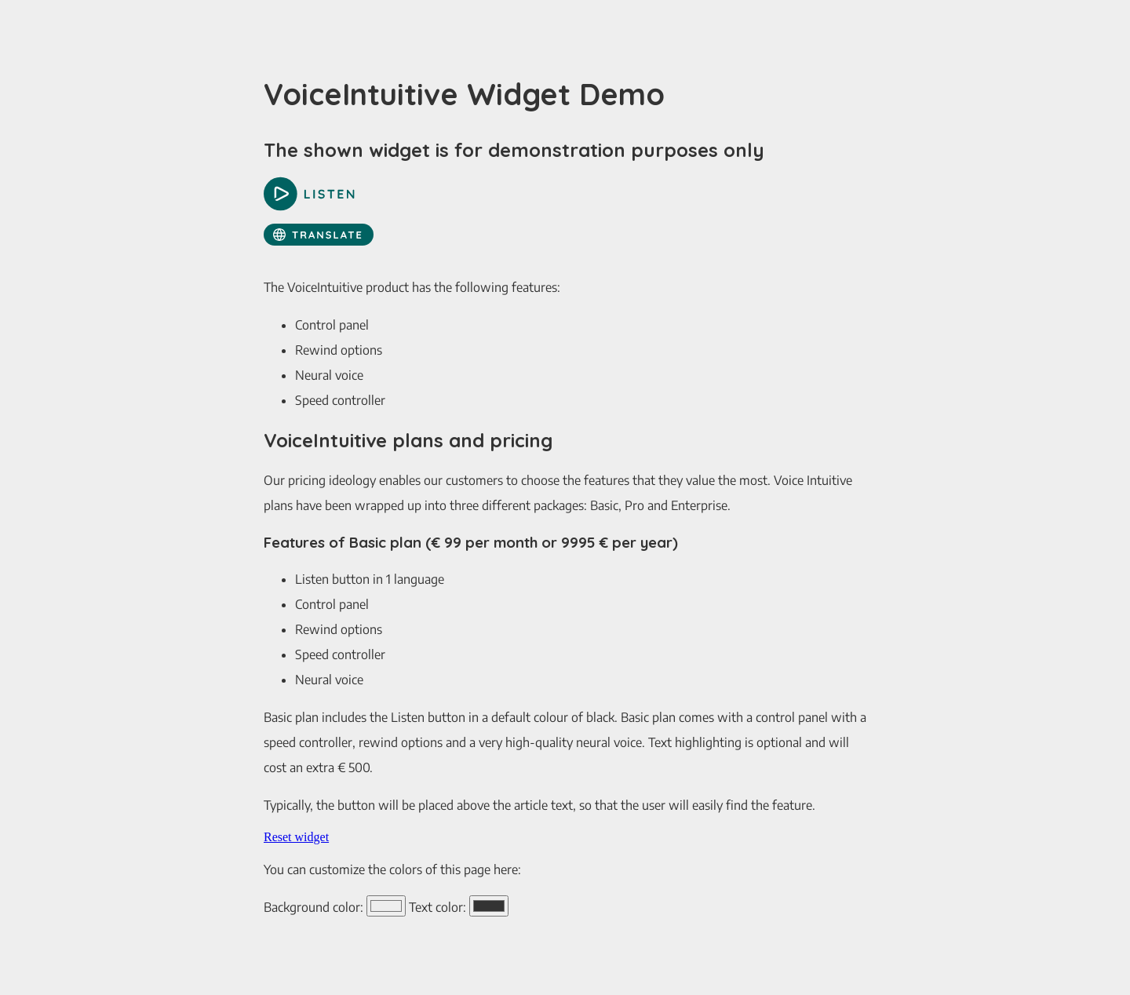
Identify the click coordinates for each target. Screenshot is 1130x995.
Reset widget (296, 837)
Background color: (313, 907)
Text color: (437, 907)
